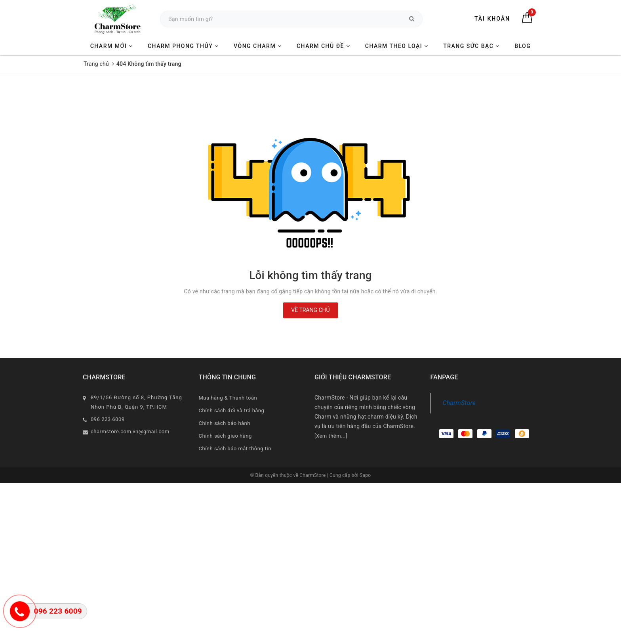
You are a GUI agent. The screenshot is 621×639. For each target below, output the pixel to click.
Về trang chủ (310, 310)
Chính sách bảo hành (224, 423)
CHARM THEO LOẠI (397, 46)
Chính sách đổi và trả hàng (232, 410)
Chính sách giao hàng (225, 436)
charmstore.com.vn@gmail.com (130, 431)
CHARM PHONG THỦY (183, 46)
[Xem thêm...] (330, 436)
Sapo (365, 475)
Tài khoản (492, 18)
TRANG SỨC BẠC (471, 46)
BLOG (522, 46)
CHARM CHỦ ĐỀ (323, 46)
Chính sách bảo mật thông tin (235, 449)
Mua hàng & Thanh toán (228, 398)
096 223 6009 (108, 419)
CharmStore (459, 403)
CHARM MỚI (111, 46)
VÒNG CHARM (258, 46)
